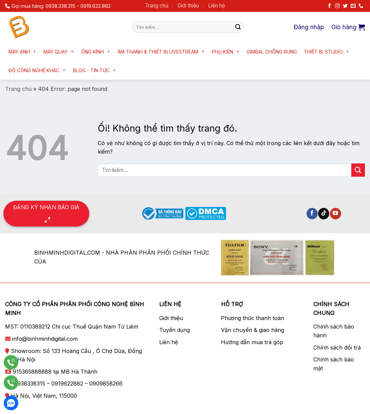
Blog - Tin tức (94, 70)
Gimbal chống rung (272, 52)
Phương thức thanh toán (252, 318)
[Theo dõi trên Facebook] (329, 6)
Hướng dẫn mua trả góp (252, 342)
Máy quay (58, 51)
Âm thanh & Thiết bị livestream (161, 51)
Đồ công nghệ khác (37, 70)
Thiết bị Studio (327, 51)
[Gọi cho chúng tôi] (360, 6)
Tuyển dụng (174, 330)
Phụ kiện (226, 51)
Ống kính (96, 51)
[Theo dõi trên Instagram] (337, 6)
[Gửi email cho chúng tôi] (353, 6)
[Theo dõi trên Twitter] (345, 6)
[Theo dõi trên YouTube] (335, 213)
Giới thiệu (188, 5)
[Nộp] (238, 27)
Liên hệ (216, 5)
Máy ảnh (22, 51)
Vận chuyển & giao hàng (252, 330)
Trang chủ (156, 5)
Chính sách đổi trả (337, 347)
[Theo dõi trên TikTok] (323, 213)
